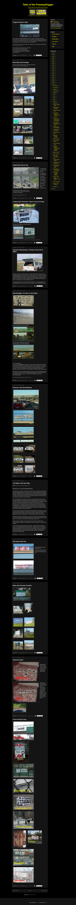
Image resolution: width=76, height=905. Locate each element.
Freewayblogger (55, 21)
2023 (53, 58)
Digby (53, 46)
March (54, 101)
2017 (53, 66)
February (55, 103)
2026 (53, 53)
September (55, 90)
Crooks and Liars (55, 34)
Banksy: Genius (56, 152)
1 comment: (30, 55)
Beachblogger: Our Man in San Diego (25, 293)
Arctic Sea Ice (55, 41)
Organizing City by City (20, 165)
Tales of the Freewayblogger (38, 4)
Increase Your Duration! (55, 184)
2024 (53, 56)
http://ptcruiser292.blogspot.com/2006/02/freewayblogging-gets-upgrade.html (27, 239)
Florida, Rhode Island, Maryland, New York (56, 178)
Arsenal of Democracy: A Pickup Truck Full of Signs (56, 119)
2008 (53, 80)
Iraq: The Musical (56, 181)
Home (30, 890)
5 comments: (30, 534)
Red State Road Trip (19, 541)
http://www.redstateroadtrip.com (40, 549)
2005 (53, 188)
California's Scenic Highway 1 (56, 163)
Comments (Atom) (32, 894)
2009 (53, 79)
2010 (53, 77)
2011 (53, 75)
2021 (53, 59)
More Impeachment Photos (56, 159)
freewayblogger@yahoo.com (18, 45)
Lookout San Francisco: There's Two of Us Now (28, 201)
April (54, 99)
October (55, 89)
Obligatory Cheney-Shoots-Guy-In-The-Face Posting (56, 148)
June (54, 96)
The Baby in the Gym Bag (21, 483)
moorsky (37, 902)
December (55, 85)
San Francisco (56, 153)
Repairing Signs (18, 660)
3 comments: (30, 157)
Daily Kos (54, 44)
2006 (53, 84)
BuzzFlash (54, 36)
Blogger (45, 902)
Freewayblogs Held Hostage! (56, 169)
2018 (53, 65)
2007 (53, 82)
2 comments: (30, 198)
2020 (53, 61)
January (55, 186)
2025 (53, 54)
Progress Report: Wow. (20, 22)
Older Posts (44, 890)
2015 (53, 68)
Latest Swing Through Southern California (55, 173)
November (55, 87)
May (54, 97)
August (54, 92)
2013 (53, 72)
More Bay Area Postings (21, 62)
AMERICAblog (55, 39)
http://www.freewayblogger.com (22, 485)
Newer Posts (15, 890)
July (54, 94)
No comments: (30, 578)
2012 (53, 73)
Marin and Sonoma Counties (22, 585)
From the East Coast (19, 719)
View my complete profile (56, 28)
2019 (53, 63)
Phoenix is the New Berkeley (22, 387)
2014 (53, 70)
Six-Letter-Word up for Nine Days (56, 166)
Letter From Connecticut (56, 156)
